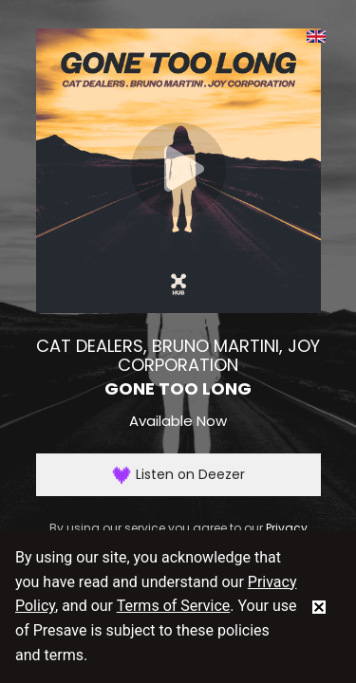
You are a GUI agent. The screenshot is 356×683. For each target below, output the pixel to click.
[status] (319, 606)
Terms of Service (174, 606)
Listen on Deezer (178, 475)
